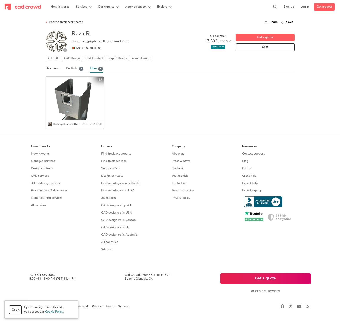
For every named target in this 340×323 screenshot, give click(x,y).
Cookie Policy (54, 311)
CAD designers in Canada (118, 220)
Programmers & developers (49, 190)
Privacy (97, 306)
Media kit (178, 168)
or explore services (265, 291)
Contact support (253, 153)
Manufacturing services (46, 198)
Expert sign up (252, 190)
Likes (96, 69)
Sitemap (106, 249)
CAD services (40, 176)
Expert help (250, 183)
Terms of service (183, 190)
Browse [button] (106, 146)
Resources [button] (249, 146)
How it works (40, 153)
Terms (110, 306)
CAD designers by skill (116, 205)
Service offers (110, 168)
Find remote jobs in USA (117, 190)
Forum (246, 168)
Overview (52, 68)
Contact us (179, 183)
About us (178, 153)
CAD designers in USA (116, 212)
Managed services (43, 161)
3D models (108, 198)
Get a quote (324, 6)
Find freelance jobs (114, 161)
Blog (245, 161)
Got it (15, 310)
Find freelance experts (116, 153)
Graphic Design (117, 58)
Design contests (42, 168)
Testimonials (180, 176)
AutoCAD (53, 58)
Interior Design (141, 58)
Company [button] (178, 146)
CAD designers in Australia (119, 235)
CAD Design (72, 58)
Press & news (181, 161)
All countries (109, 242)
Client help (249, 176)
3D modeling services (45, 183)
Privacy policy (181, 198)
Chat (265, 47)
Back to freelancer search (64, 22)
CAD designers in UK (115, 227)
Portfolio (75, 69)
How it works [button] (40, 146)
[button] (84, 7)
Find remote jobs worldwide (120, 183)
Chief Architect (94, 58)
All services (38, 205)
